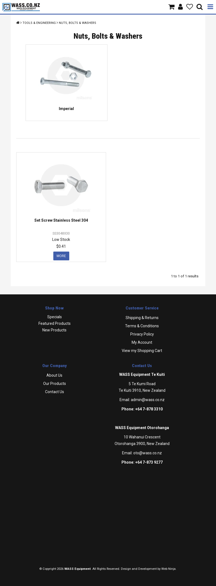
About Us (54, 375)
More (61, 256)
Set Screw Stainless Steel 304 (61, 220)
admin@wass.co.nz (148, 400)
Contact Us (54, 392)
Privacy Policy (142, 334)
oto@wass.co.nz (147, 453)
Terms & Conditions (142, 326)
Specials (54, 317)
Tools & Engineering (39, 23)
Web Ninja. (168, 569)
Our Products (54, 383)
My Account (142, 342)
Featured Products (54, 323)
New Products (54, 330)
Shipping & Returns (142, 317)
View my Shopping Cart (142, 350)
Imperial (66, 108)
